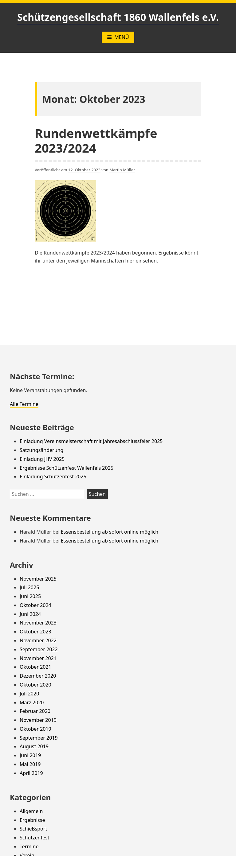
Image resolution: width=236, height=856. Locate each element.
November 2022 (38, 640)
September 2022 (39, 649)
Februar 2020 (35, 711)
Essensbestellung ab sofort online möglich (109, 531)
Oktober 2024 (35, 605)
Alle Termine (24, 404)
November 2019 (38, 720)
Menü (118, 37)
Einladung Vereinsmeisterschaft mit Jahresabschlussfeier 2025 (91, 441)
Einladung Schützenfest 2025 (53, 476)
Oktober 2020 (35, 684)
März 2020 (32, 702)
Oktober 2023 (35, 631)
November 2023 (38, 622)
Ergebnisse (32, 820)
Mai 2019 (30, 764)
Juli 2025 (29, 587)
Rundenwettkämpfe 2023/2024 (96, 140)
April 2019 (31, 773)
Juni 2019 (30, 755)
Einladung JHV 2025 (42, 459)
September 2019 (39, 737)
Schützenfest (34, 837)
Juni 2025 (30, 596)
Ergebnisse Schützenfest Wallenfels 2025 (66, 468)
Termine (29, 846)
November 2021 (38, 658)
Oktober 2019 (35, 729)
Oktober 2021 (35, 666)
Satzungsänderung (41, 450)
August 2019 (34, 746)
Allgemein (31, 811)
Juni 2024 (30, 614)
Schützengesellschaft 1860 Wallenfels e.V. (118, 17)
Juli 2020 (29, 693)
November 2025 (38, 578)
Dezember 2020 (38, 675)
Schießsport (33, 828)
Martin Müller (122, 170)
